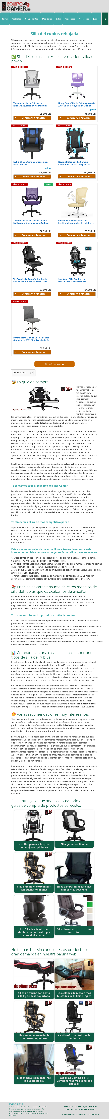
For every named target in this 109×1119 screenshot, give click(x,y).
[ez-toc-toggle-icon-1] (30, 373)
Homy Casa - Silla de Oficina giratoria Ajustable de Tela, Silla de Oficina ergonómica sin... (76, 104)
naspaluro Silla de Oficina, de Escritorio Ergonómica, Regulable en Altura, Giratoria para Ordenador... (76, 221)
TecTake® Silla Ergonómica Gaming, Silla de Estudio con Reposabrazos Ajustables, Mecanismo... (31, 280)
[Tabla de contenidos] (31, 373)
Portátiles (16, 19)
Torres (5, 19)
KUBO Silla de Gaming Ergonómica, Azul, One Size (30, 163)
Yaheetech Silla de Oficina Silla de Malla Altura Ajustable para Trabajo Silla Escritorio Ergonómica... (31, 221)
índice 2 (95, 1114)
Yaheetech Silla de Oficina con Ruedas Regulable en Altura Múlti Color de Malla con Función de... (30, 104)
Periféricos (70, 19)
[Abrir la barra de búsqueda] (105, 19)
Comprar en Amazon (33, 117)
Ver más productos (54, 364)
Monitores (47, 19)
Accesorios (84, 19)
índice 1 (81, 1114)
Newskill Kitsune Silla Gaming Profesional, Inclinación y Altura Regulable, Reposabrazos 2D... (74, 163)
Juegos (96, 19)
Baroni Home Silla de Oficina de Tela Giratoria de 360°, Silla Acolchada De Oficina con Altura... (31, 338)
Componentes (31, 19)
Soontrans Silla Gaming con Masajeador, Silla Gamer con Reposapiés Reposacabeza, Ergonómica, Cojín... (72, 280)
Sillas (58, 19)
